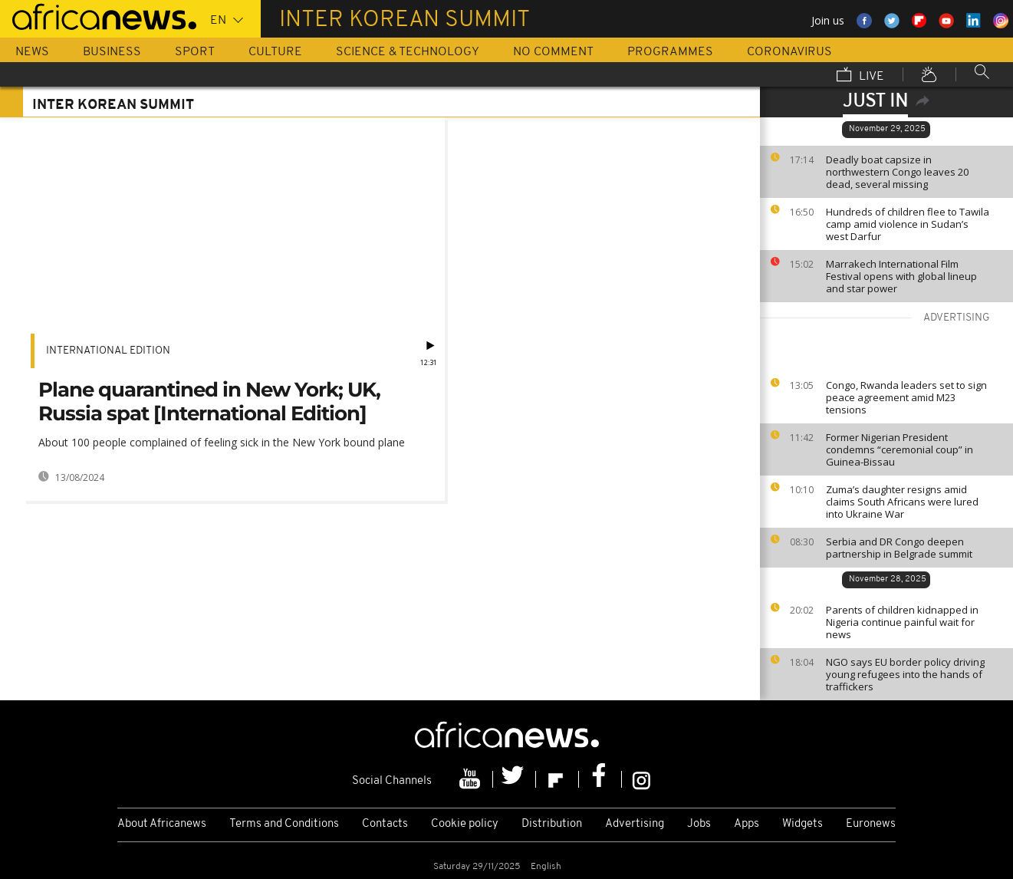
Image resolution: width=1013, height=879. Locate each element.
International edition (108, 351)
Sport (195, 52)
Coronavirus (789, 52)
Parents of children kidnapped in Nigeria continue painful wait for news (902, 622)
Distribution (551, 824)
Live (860, 76)
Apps (746, 824)
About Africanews (161, 824)
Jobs (699, 824)
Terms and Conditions (284, 824)
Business (112, 52)
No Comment (553, 52)
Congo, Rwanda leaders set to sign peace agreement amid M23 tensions (906, 397)
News (32, 52)
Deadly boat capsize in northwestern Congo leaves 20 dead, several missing (897, 171)
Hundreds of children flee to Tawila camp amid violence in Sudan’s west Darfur (907, 224)
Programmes (670, 52)
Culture (275, 52)
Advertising (634, 824)
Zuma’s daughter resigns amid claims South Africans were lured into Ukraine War (902, 501)
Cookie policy (464, 824)
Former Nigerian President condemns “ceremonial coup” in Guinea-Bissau (899, 449)
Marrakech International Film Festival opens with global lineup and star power (901, 276)
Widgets (802, 824)
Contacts (385, 824)
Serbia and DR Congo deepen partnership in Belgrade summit (899, 547)
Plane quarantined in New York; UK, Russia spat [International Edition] (209, 401)
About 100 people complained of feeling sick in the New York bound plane (221, 442)
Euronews (871, 824)
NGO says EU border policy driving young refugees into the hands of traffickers (905, 674)
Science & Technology (407, 52)
